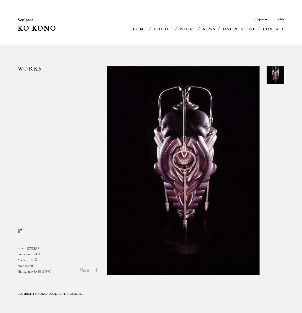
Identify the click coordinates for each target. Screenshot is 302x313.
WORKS (187, 29)
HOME (139, 29)
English (278, 19)
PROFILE (163, 29)
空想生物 (33, 248)
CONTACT (273, 29)
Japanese (262, 19)
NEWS (209, 29)
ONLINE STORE (239, 29)
